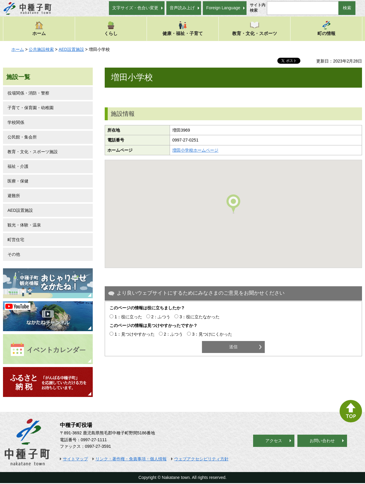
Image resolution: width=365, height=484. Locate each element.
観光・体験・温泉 (24, 225)
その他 (13, 254)
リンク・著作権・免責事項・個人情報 (131, 458)
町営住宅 (15, 239)
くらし (111, 28)
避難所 (13, 195)
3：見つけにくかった (212, 334)
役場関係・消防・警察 (28, 93)
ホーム (39, 28)
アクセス (273, 440)
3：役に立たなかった (200, 316)
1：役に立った (128, 316)
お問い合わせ (322, 440)
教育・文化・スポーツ (254, 28)
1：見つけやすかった (135, 334)
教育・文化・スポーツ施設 (32, 151)
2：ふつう (161, 316)
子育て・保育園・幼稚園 (30, 107)
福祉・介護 (17, 166)
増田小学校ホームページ (195, 150)
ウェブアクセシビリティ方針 (201, 458)
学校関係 (15, 122)
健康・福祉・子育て (182, 28)
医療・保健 (17, 181)
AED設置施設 (71, 49)
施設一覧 (18, 77)
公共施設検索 (41, 49)
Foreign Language (223, 7)
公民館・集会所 (22, 137)
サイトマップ (75, 458)
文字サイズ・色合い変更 (135, 7)
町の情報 (326, 28)
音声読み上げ (182, 7)
